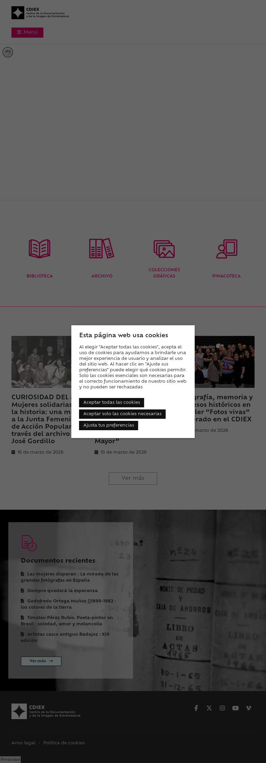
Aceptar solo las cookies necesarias (122, 414)
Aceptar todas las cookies (111, 403)
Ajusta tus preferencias (108, 425)
